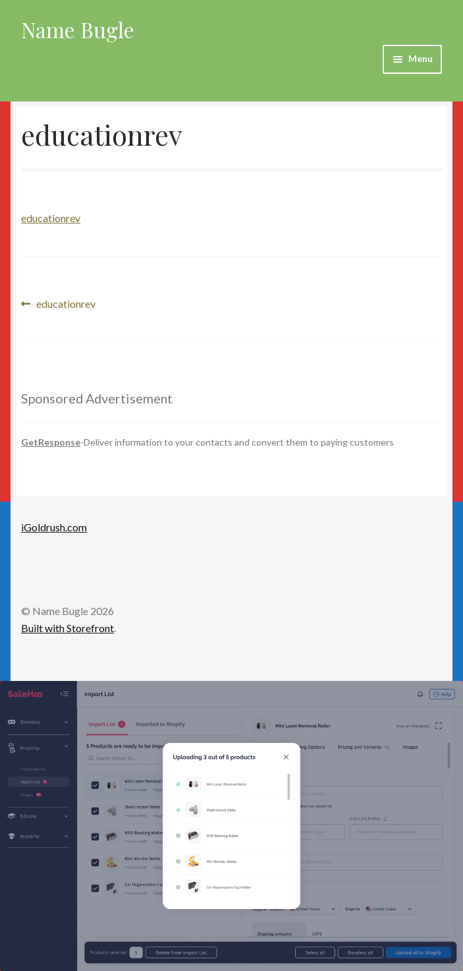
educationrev (50, 218)
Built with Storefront (67, 628)
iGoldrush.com (54, 527)
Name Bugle (77, 29)
